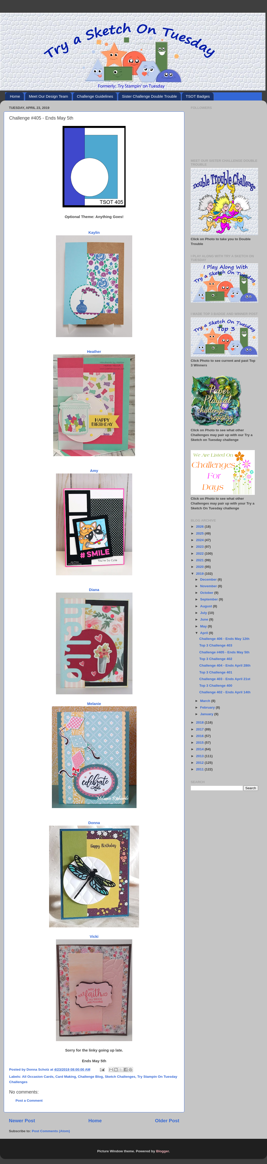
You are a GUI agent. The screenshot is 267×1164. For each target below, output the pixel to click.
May (204, 626)
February (208, 707)
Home (15, 96)
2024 (200, 540)
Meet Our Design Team (48, 96)
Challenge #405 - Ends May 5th (224, 652)
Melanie (94, 704)
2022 (200, 553)
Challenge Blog (90, 1077)
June (204, 619)
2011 (200, 769)
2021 (200, 560)
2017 (200, 729)
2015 (200, 742)
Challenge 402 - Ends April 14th (224, 692)
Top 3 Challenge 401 (215, 672)
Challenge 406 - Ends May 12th (224, 639)
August (206, 606)
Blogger (162, 1151)
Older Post (167, 1120)
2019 (200, 574)
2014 (200, 749)
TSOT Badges (198, 96)
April (204, 633)
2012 (200, 763)
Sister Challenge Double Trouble (149, 96)
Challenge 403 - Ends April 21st (224, 679)
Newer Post (22, 1120)
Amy (94, 471)
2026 (200, 526)
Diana (94, 590)
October (207, 593)
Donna (94, 823)
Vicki (94, 937)
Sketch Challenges (120, 1077)
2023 (200, 547)
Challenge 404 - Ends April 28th (224, 665)
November (209, 586)
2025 (200, 533)
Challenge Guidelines (95, 96)
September (209, 599)
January (207, 714)
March (205, 701)
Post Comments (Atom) (51, 1131)
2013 (200, 756)
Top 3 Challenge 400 (215, 685)
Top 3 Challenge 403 (215, 645)
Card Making (65, 1077)
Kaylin (94, 233)
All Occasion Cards (38, 1077)
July (204, 613)
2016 (200, 736)
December (209, 579)
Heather (94, 352)
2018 (200, 722)
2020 (200, 567)
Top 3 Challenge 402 (215, 659)
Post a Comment (29, 1100)
